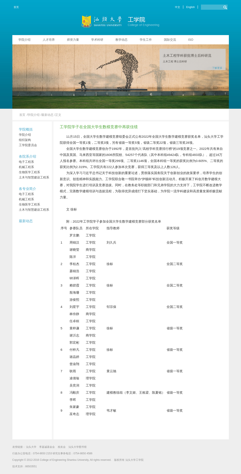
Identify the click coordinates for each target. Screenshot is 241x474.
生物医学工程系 (29, 172)
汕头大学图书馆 (77, 446)
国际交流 (170, 39)
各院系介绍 (27, 156)
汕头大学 (31, 446)
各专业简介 (27, 189)
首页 (16, 7)
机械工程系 (26, 167)
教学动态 (121, 39)
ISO (190, 39)
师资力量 (73, 39)
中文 (177, 7)
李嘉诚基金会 (47, 446)
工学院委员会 (28, 145)
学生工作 (146, 39)
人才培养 (49, 39)
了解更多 (217, 68)
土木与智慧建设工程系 (34, 177)
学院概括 (26, 129)
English (190, 7)
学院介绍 (24, 39)
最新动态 (26, 221)
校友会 (62, 446)
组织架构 (25, 140)
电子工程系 (26, 161)
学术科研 (97, 39)
